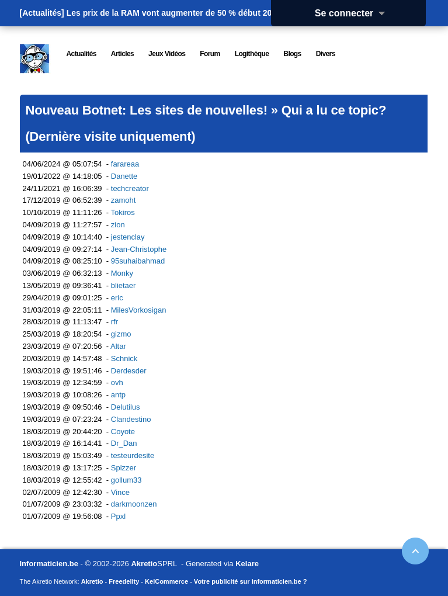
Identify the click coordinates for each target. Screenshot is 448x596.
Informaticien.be (49, 563)
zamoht (123, 200)
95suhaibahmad (138, 261)
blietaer (123, 285)
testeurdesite (132, 455)
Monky (122, 273)
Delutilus (125, 407)
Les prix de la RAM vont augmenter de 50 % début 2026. (175, 13)
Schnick (124, 358)
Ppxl (118, 516)
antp (118, 394)
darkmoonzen (134, 504)
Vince (120, 492)
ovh (117, 382)
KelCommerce (166, 581)
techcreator (130, 188)
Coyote (123, 431)
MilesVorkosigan (138, 310)
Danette (124, 176)
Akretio (144, 563)
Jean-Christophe (138, 249)
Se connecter (354, 13)
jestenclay (128, 237)
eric (117, 297)
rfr (114, 321)
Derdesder (129, 370)
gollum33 (126, 480)
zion (118, 224)
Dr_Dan (124, 443)
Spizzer (123, 467)
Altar (118, 346)
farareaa (125, 164)
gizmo (121, 334)
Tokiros (123, 212)
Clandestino (131, 419)
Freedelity (124, 581)
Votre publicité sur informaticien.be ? (250, 581)
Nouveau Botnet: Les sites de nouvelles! (147, 110)
